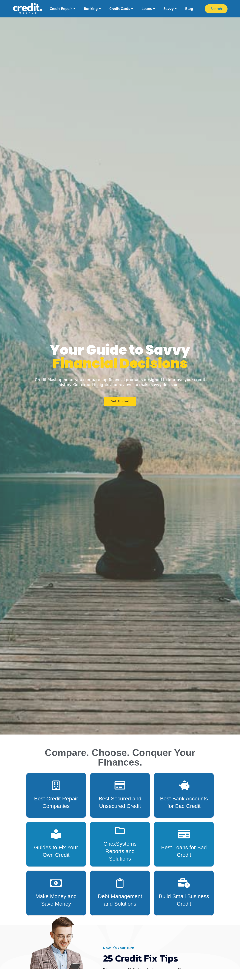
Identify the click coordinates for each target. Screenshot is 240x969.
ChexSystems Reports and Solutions (120, 851)
